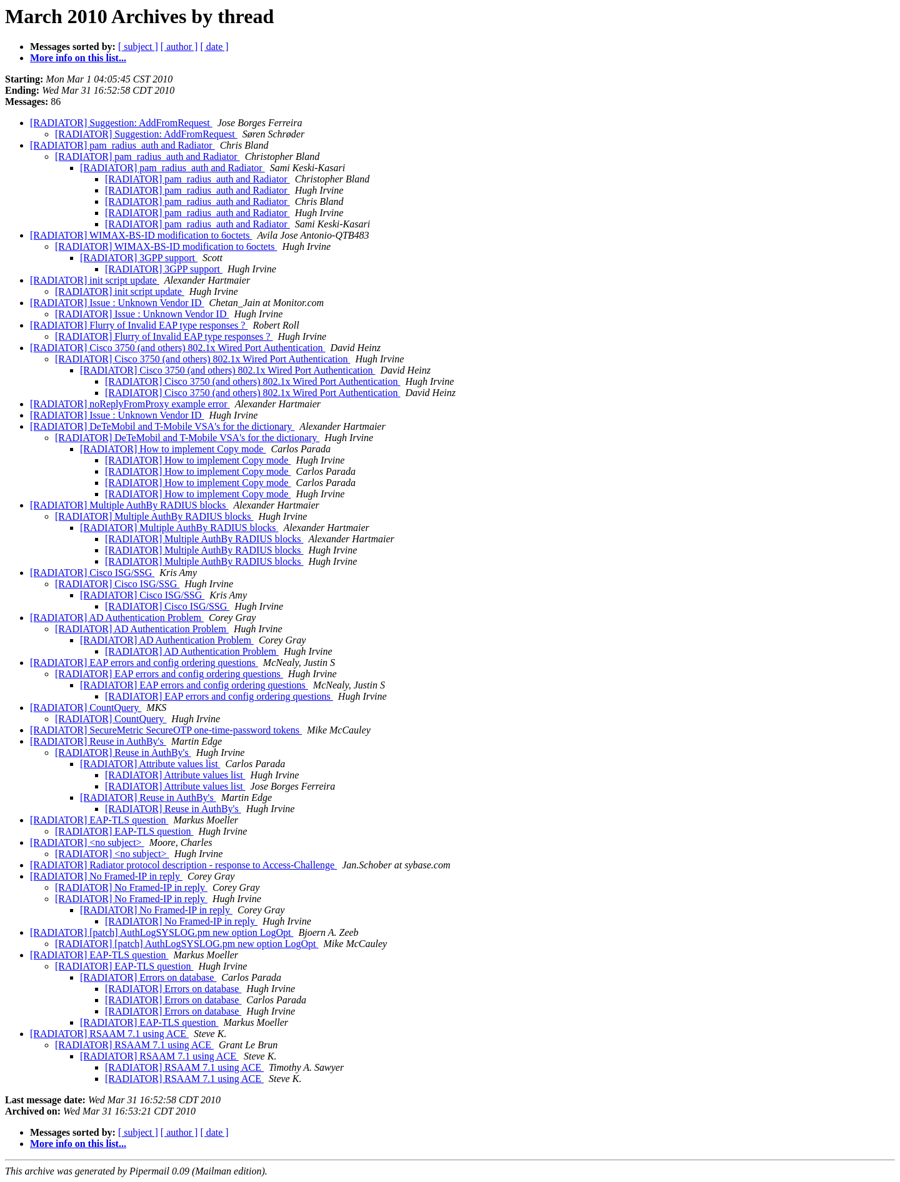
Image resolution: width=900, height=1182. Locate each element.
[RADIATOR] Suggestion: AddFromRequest (121, 122)
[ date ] (214, 46)
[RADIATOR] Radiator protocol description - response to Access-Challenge (183, 865)
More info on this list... (78, 57)
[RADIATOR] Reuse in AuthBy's (98, 741)
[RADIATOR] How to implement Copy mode (173, 449)
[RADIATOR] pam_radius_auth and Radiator (122, 145)
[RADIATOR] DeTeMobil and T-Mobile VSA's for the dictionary (162, 426)
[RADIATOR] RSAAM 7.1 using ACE (109, 1033)
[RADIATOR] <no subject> (87, 842)
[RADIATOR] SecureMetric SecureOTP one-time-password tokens (166, 730)
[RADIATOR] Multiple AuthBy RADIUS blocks (129, 505)
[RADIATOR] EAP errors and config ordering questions (144, 662)
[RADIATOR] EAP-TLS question (99, 820)
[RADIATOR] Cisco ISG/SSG (92, 572)
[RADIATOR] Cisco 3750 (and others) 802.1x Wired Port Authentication (177, 347)
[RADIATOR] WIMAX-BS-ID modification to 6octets (141, 235)
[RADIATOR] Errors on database (148, 977)
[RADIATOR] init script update (94, 280)
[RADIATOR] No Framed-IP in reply (106, 876)
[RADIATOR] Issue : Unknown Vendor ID (117, 302)
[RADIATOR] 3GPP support (139, 257)
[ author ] (179, 46)
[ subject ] (138, 46)
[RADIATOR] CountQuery (85, 707)
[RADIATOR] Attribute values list (150, 763)
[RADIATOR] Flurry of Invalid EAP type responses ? (139, 325)
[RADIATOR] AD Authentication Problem (117, 617)
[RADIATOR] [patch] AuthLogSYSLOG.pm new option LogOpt (161, 932)
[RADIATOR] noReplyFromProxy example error (130, 404)
